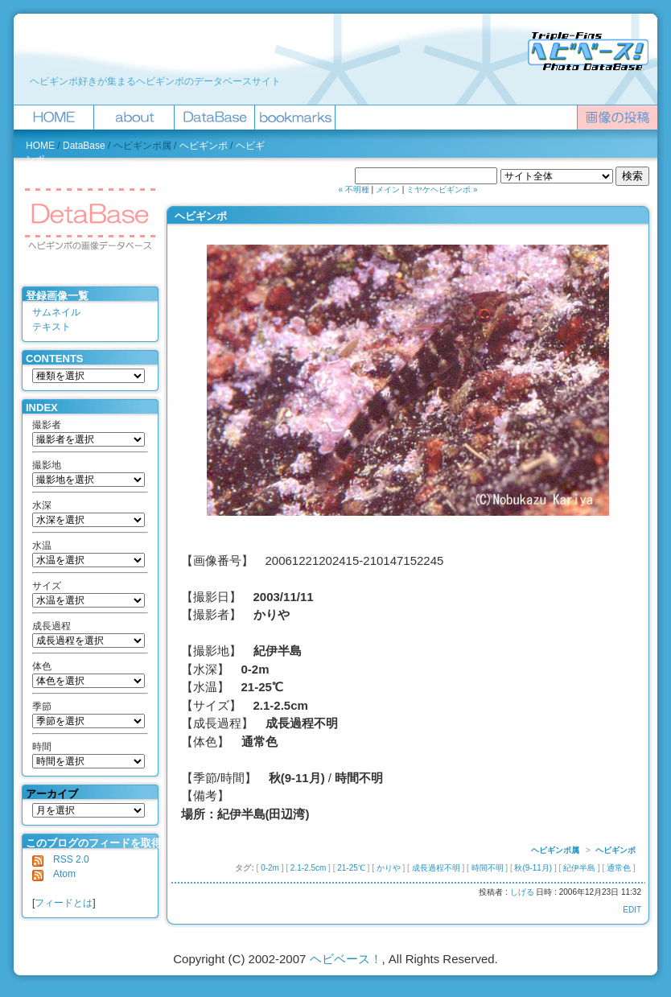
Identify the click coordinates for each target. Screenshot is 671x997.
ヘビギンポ (203, 145)
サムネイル (56, 312)
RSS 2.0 (60, 859)
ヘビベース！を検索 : (307, 176)
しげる (522, 892)
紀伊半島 (579, 867)
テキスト (51, 326)
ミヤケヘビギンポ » (441, 189)
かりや (389, 867)
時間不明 (487, 867)
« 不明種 (354, 189)
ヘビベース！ (346, 959)
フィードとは (64, 902)
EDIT (632, 909)
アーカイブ (52, 794)
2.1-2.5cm (308, 867)
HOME (40, 145)
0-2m (270, 867)
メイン (388, 189)
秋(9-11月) (533, 867)
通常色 (619, 867)
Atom (54, 874)
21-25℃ (351, 867)
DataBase (84, 145)
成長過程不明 (436, 867)
